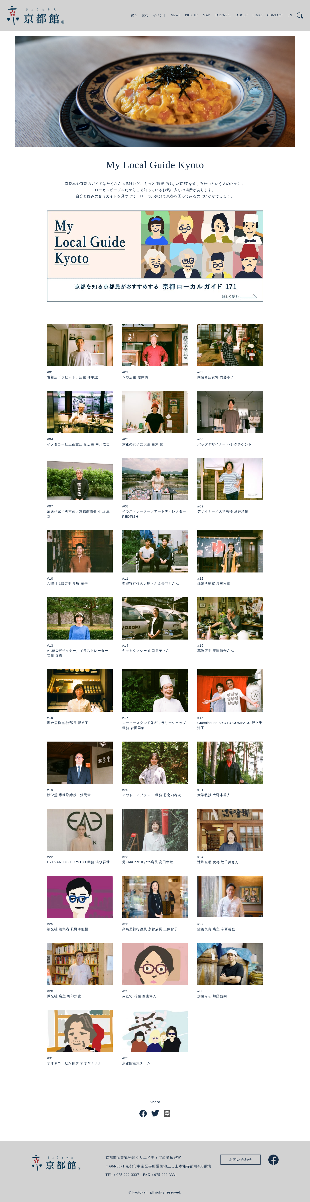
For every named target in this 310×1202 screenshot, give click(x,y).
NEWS (176, 15)
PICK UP (191, 15)
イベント (159, 15)
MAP (206, 15)
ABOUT (242, 15)
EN (290, 15)
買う (134, 15)
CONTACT (275, 15)
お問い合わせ (240, 1159)
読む (145, 15)
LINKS (258, 15)
